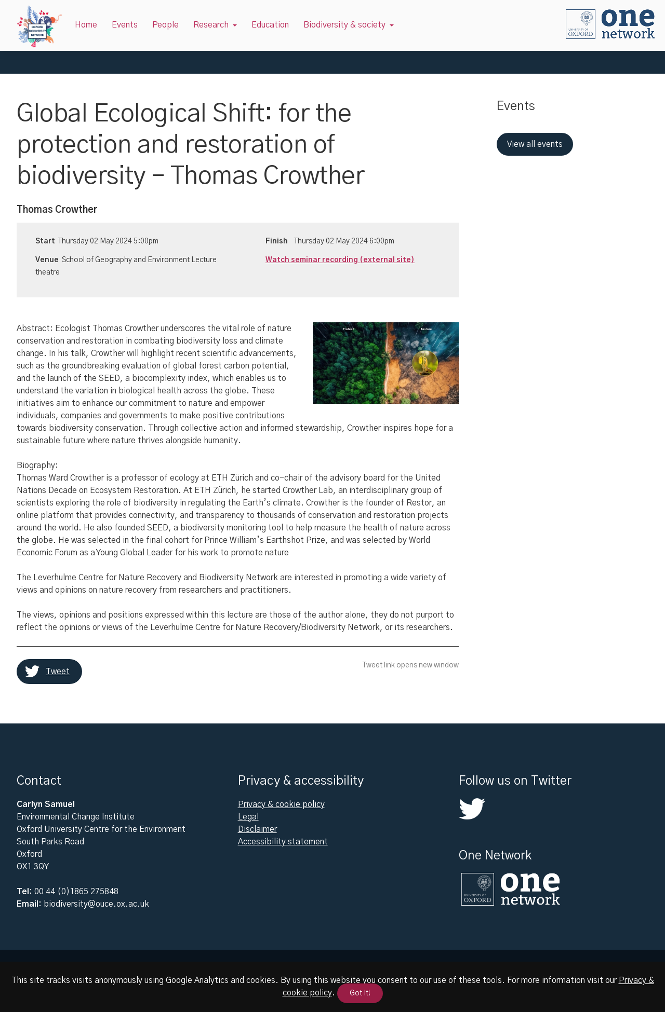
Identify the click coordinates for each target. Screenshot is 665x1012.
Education (270, 25)
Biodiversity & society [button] (344, 25)
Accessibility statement (283, 842)
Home (86, 25)
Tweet (58, 671)
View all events (535, 144)
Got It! (360, 993)
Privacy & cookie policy (281, 804)
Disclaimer (257, 829)
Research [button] (211, 25)
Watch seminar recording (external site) (340, 260)
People (165, 25)
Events (125, 25)
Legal (248, 817)
